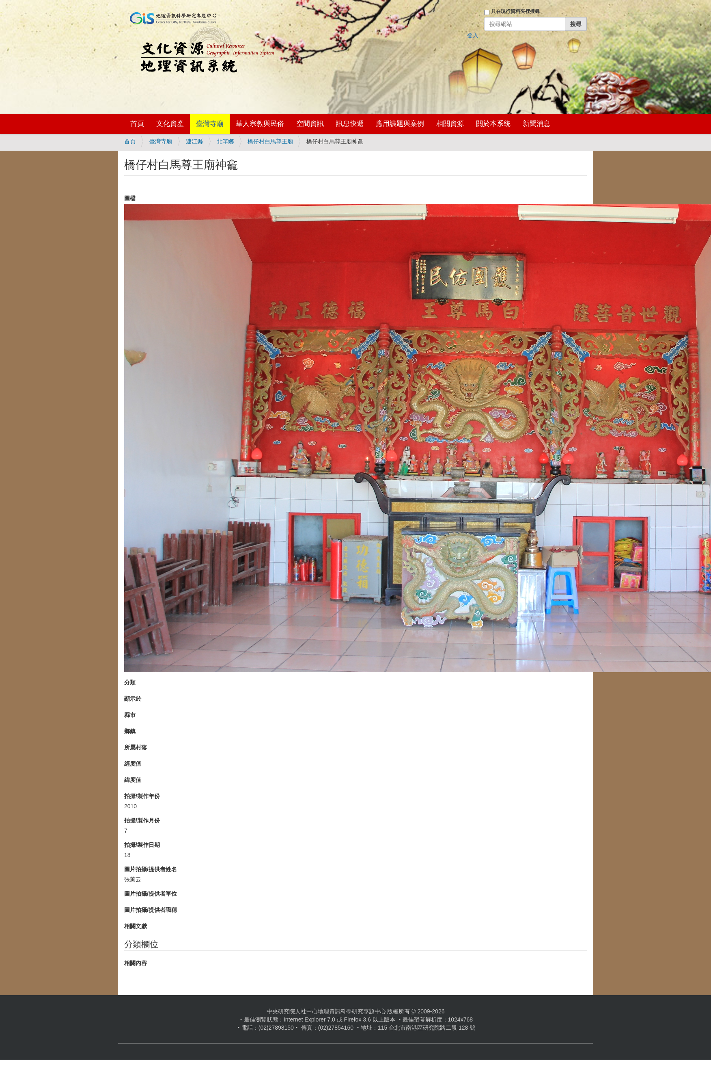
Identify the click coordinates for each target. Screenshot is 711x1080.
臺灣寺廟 (210, 124)
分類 (130, 682)
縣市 (130, 715)
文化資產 (170, 124)
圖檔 (130, 198)
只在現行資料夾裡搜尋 (515, 11)
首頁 (137, 124)
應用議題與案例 (400, 124)
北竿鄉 (225, 141)
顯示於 (132, 698)
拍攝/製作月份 (142, 820)
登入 (472, 35)
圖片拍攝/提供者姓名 (150, 869)
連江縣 (194, 141)
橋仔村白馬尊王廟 (270, 141)
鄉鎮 (130, 731)
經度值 (132, 763)
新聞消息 (536, 124)
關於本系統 (493, 124)
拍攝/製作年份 (142, 796)
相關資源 (450, 124)
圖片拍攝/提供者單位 (150, 893)
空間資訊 (310, 124)
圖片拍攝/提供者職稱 (150, 910)
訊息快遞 (350, 124)
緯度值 (132, 780)
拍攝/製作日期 (142, 845)
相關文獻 (135, 926)
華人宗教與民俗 (260, 124)
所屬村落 (135, 747)
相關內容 (135, 963)
